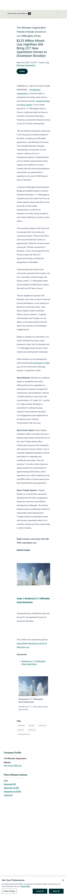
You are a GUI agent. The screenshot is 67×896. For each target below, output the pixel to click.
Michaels (21, 730)
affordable (21, 725)
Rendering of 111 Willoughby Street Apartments (30, 700)
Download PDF (10, 784)
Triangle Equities (43, 101)
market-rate (42, 725)
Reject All (56, 892)
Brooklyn (32, 725)
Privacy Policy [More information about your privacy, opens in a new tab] (25, 887)
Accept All (40, 892)
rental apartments (24, 734)
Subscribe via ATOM (12, 791)
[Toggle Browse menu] (58, 13)
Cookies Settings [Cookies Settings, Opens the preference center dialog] (9, 892)
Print (6, 780)
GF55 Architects (35, 363)
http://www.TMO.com (13, 765)
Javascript (8, 795)
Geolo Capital (26, 105)
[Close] (63, 881)
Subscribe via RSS (11, 788)
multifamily (31, 730)
